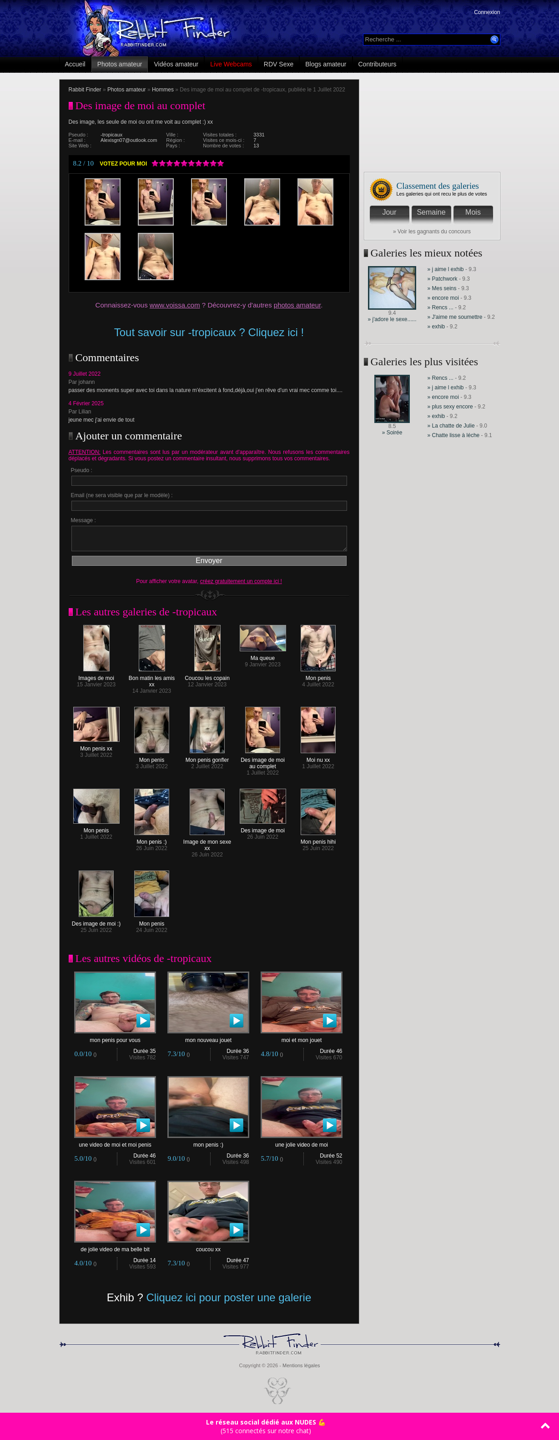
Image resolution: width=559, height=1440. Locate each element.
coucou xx (208, 1247)
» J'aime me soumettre (456, 317)
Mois (473, 212)
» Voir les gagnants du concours (432, 231)
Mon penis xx (96, 746)
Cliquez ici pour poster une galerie (228, 1297)
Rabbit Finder (85, 89)
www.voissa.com (175, 305)
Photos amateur (119, 64)
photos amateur (297, 305)
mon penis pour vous (115, 1037)
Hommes (163, 89)
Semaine (431, 212)
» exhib (436, 326)
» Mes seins (443, 288)
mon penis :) (208, 1142)
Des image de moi (263, 828)
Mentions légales (301, 1365)
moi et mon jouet (301, 1037)
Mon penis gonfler (207, 757)
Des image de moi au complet (263, 761)
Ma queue (263, 655)
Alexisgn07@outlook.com (129, 140)
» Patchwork (443, 279)
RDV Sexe (278, 64)
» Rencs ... (440, 307)
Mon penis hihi (318, 839)
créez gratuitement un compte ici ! (241, 581)
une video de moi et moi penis (115, 1142)
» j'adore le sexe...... (392, 319)
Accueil (75, 64)
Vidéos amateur (176, 64)
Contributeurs (377, 64)
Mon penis (318, 675)
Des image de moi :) (96, 921)
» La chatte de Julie (452, 426)
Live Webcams (231, 64)
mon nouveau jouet (208, 1037)
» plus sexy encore (450, 406)
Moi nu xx (318, 757)
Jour (389, 212)
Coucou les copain (207, 675)
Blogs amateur (325, 64)
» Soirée (392, 432)
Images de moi (96, 675)
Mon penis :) (151, 839)
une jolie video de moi (301, 1142)
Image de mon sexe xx (207, 842)
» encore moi (443, 298)
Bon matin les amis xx (152, 679)
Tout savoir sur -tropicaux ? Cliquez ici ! (209, 332)
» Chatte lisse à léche (454, 435)
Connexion (487, 12)
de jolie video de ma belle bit (115, 1247)
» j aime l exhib (446, 269)
